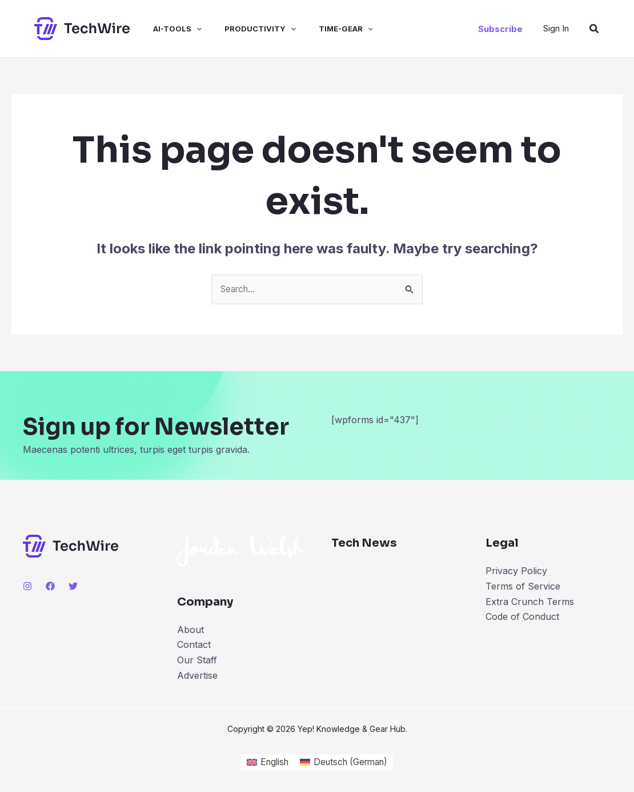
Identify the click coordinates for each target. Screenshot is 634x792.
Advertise (197, 675)
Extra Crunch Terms (529, 601)
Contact (194, 645)
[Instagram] (27, 586)
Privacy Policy (516, 571)
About (190, 630)
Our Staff (197, 660)
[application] (185, 28)
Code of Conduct (522, 616)
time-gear (325, 28)
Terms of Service (522, 586)
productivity (244, 28)
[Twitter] (73, 586)
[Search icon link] (594, 29)
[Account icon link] (556, 28)
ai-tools (166, 28)
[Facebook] (50, 586)
